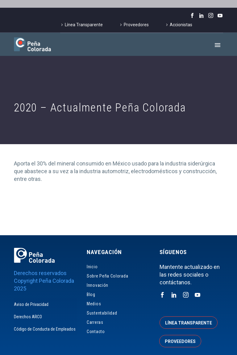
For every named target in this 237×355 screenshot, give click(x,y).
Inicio (92, 266)
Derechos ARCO (28, 316)
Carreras (95, 322)
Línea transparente (188, 322)
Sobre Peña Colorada (107, 276)
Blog (91, 294)
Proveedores (136, 24)
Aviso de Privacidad (31, 304)
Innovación (97, 285)
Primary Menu (217, 45)
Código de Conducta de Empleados (45, 329)
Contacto (96, 331)
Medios (94, 303)
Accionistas (181, 24)
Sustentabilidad (102, 313)
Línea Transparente (84, 24)
